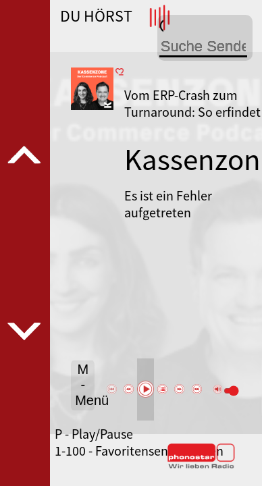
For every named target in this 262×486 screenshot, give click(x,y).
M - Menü (85, 385)
